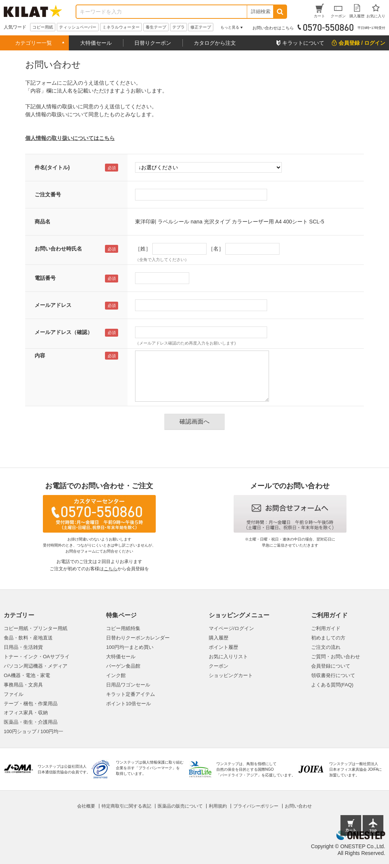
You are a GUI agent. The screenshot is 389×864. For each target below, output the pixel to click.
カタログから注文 (215, 43)
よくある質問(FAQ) (332, 685)
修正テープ (200, 27)
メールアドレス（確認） (64, 332)
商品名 (42, 222)
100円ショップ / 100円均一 (33, 731)
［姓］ (143, 249)
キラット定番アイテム (130, 694)
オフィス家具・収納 (26, 712)
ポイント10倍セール (128, 703)
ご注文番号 (48, 194)
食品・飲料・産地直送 (28, 638)
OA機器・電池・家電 (27, 675)
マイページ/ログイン (231, 628)
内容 (40, 355)
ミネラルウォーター (121, 27)
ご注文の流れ (325, 647)
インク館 (116, 675)
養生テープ (156, 27)
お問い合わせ (298, 806)
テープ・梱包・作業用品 (31, 703)
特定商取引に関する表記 (126, 806)
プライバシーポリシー (255, 806)
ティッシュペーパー (77, 27)
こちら (110, 568)
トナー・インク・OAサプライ (37, 656)
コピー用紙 (42, 27)
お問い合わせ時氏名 (58, 249)
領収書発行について (333, 675)
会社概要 (86, 806)
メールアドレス (53, 305)
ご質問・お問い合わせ (335, 656)
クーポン (218, 666)
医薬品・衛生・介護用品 (31, 722)
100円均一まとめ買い (129, 647)
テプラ (178, 27)
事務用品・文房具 (23, 685)
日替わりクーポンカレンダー (138, 638)
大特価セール (96, 43)
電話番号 (45, 278)
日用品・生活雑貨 (23, 647)
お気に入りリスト (228, 656)
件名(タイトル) (52, 167)
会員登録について (330, 666)
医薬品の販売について (180, 806)
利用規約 (218, 806)
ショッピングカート (231, 675)
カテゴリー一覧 (33, 43)
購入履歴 (218, 638)
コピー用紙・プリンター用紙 (35, 628)
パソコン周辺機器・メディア (35, 666)
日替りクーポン (152, 43)
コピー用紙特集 (123, 628)
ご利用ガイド (325, 628)
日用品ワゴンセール (128, 685)
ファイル (13, 694)
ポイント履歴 (223, 647)
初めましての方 (328, 638)
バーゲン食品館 (123, 666)
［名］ (216, 249)
